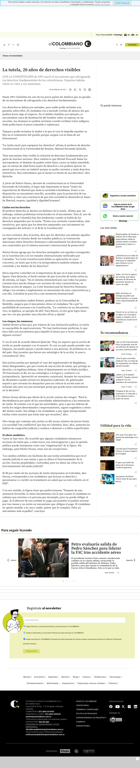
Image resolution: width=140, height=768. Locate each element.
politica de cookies (102, 4)
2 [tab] (66, 582)
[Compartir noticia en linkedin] (90, 89)
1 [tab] (63, 582)
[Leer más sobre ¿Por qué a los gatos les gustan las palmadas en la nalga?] (127, 436)
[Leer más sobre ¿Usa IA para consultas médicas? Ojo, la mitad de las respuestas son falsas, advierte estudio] (127, 361)
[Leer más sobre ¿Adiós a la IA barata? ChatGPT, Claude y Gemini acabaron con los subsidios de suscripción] (127, 378)
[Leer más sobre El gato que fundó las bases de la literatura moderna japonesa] (127, 464)
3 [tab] (69, 582)
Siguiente (131, 560)
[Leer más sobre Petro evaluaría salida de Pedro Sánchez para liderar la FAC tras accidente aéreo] (96, 563)
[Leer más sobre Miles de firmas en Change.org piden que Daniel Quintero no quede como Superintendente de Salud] (127, 297)
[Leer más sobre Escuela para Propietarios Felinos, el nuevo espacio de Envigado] (127, 450)
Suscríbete (132, 45)
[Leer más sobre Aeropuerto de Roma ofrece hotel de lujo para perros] (127, 478)
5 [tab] (76, 582)
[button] (135, 250)
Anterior (11, 560)
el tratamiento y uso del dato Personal (44, 633)
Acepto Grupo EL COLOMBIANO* (52, 626)
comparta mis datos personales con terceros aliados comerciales (73, 639)
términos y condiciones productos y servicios (47, 626)
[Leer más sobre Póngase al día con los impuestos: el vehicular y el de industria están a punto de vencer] (127, 394)
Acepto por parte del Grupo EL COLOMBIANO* (55, 633)
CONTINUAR (122, 3)
